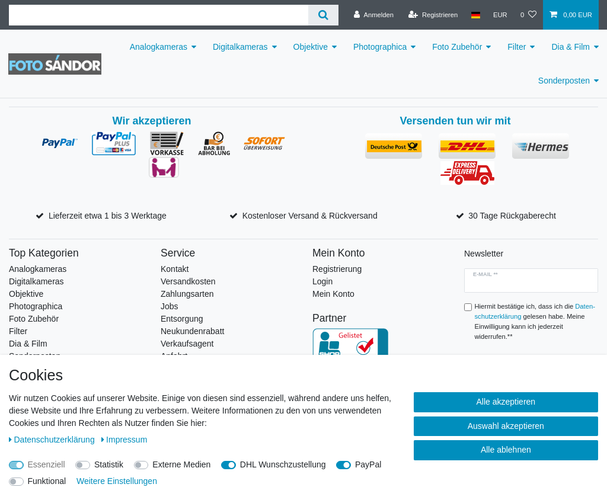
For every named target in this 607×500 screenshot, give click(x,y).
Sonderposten (564, 80)
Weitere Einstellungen (116, 481)
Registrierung (337, 269)
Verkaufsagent (187, 343)
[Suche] (323, 15)
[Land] (475, 15)
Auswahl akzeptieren (506, 426)
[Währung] (500, 15)
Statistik (108, 464)
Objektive (310, 47)
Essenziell (46, 464)
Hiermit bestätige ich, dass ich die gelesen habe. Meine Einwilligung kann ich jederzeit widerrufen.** (535, 321)
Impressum (124, 439)
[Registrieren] (433, 15)
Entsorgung (182, 318)
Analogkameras (158, 47)
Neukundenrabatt (192, 331)
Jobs (169, 306)
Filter (516, 47)
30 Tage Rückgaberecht (512, 215)
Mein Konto (333, 294)
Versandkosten (188, 281)
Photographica (380, 47)
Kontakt (175, 269)
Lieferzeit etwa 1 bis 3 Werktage (108, 215)
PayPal (368, 464)
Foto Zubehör (457, 47)
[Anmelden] (373, 15)
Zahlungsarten (187, 294)
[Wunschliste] (528, 15)
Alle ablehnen (506, 449)
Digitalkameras (240, 47)
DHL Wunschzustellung (283, 464)
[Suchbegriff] (158, 15)
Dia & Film (570, 47)
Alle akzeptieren (506, 401)
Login (322, 281)
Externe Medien (181, 464)
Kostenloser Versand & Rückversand (310, 215)
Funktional (47, 481)
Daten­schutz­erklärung (53, 439)
